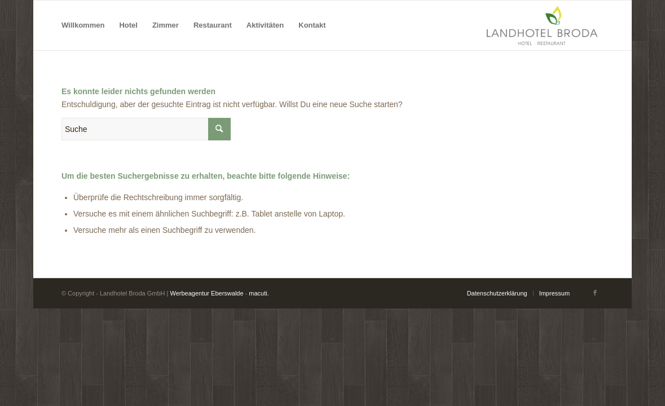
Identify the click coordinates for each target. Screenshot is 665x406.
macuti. (258, 293)
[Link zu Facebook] (595, 292)
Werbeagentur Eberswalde (207, 293)
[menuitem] (83, 25)
